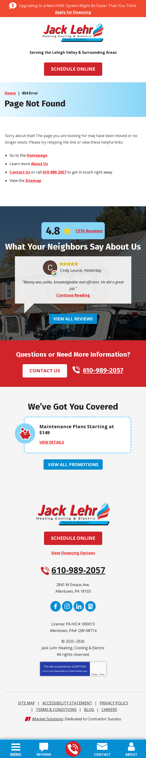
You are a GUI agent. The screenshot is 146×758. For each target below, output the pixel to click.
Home (10, 93)
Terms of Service (75, 682)
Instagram (67, 617)
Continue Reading (73, 306)
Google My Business (90, 617)
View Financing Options (73, 564)
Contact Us (20, 172)
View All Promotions (73, 476)
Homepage (37, 155)
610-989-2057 (73, 749)
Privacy (95, 685)
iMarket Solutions (47, 730)
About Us (39, 164)
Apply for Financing (73, 12)
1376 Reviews (89, 231)
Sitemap (33, 180)
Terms (101, 685)
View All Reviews (73, 330)
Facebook (55, 617)
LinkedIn (79, 617)
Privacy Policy (59, 682)
